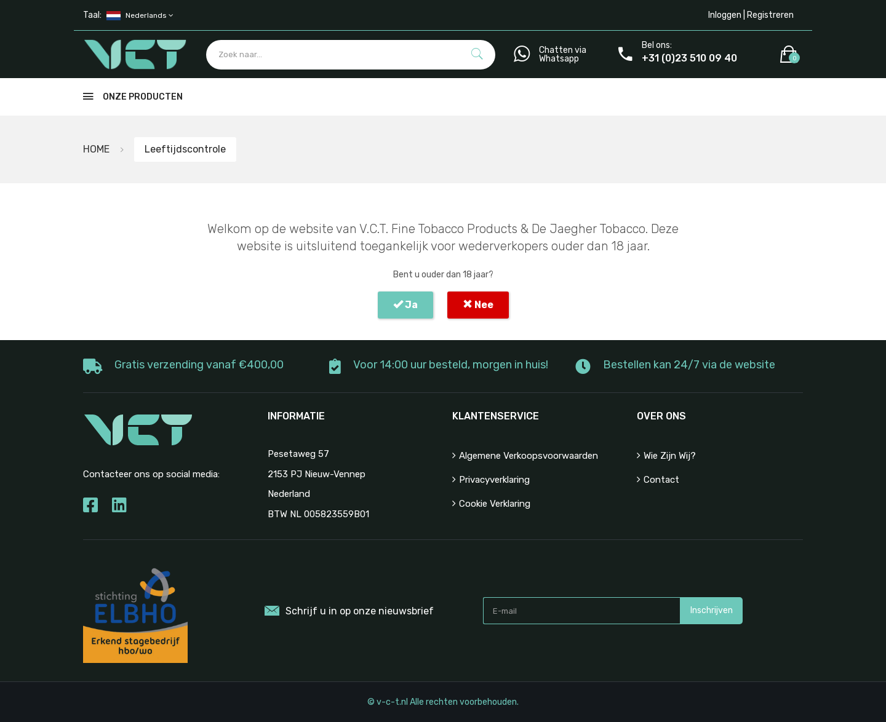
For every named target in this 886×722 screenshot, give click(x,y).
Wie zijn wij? (670, 455)
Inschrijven (711, 610)
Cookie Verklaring (494, 503)
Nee (478, 305)
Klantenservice (495, 416)
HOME (96, 149)
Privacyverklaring (494, 479)
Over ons (661, 416)
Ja (405, 305)
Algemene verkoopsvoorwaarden (528, 455)
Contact (661, 479)
